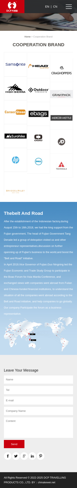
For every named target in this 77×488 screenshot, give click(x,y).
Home (27, 37)
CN (55, 6)
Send (14, 444)
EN (47, 6)
